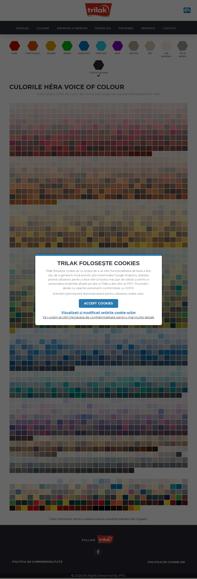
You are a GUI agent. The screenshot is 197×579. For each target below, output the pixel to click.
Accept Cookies (98, 303)
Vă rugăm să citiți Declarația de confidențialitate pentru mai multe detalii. (98, 317)
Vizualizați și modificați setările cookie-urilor (98, 312)
